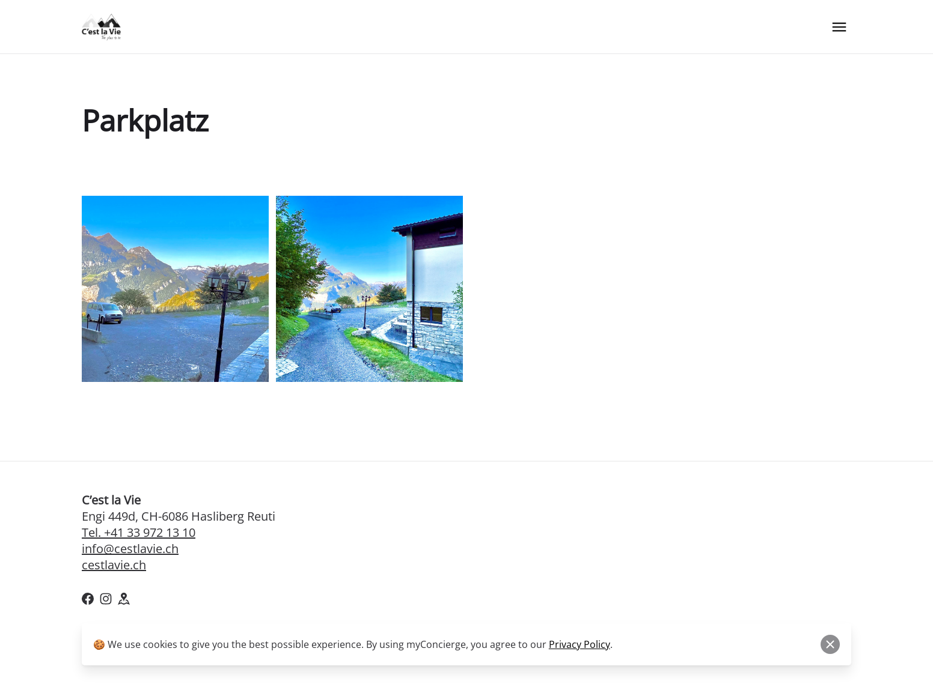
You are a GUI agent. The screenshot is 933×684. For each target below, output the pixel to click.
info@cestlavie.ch (130, 548)
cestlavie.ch (114, 565)
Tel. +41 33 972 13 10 (138, 532)
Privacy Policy (579, 644)
